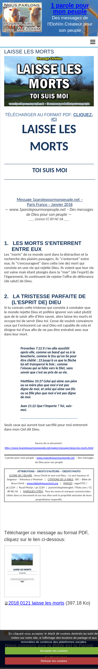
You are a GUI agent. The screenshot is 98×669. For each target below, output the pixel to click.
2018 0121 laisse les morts (36, 603)
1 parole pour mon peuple (70, 8)
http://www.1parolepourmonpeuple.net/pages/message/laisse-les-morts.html (49, 448)
